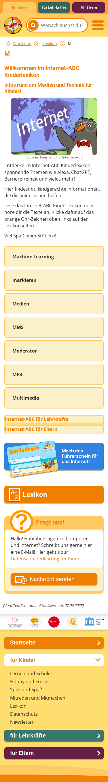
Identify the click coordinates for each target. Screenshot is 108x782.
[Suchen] (33, 25)
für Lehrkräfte (54, 7)
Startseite (22, 43)
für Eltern (89, 7)
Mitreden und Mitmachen (37, 698)
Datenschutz (24, 714)
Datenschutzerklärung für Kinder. (47, 558)
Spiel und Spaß (26, 689)
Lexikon (50, 43)
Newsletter (22, 722)
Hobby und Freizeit (30, 681)
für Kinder (19, 7)
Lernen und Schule (30, 673)
